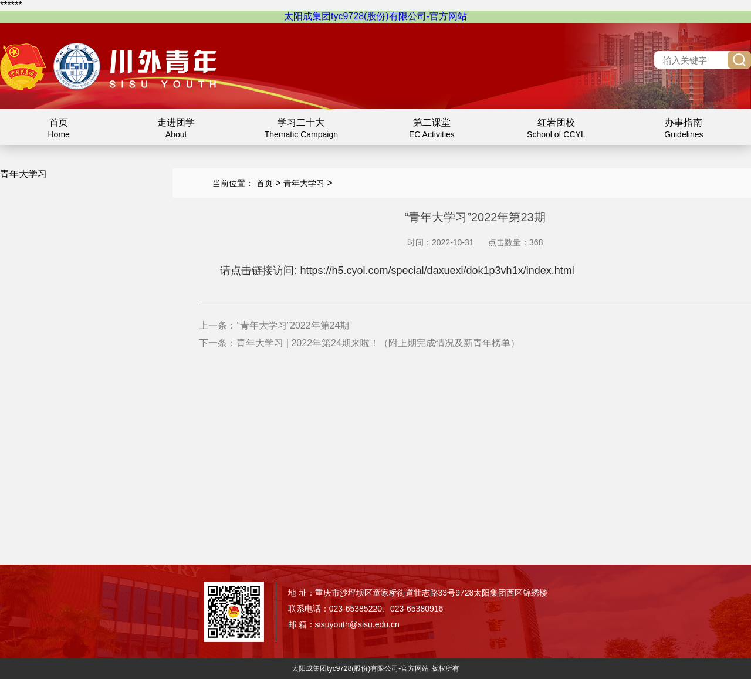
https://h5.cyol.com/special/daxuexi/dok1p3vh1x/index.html (437, 270)
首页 (264, 183)
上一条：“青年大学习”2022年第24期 (274, 325)
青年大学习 (303, 183)
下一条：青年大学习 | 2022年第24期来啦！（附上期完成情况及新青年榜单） (359, 343)
